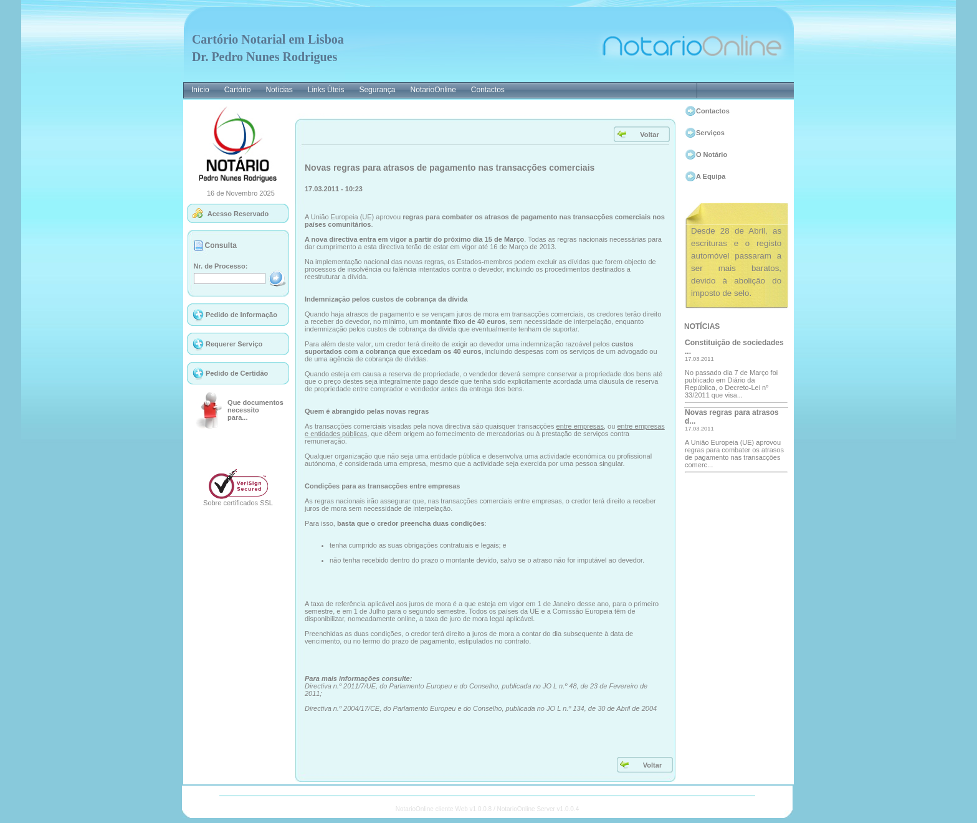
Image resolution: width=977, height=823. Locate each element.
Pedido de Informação (241, 314)
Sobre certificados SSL (238, 503)
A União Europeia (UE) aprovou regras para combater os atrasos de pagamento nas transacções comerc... (734, 454)
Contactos (713, 111)
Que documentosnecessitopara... (255, 410)
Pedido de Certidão (237, 373)
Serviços (710, 132)
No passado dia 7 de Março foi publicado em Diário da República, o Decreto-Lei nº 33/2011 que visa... (731, 384)
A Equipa (710, 176)
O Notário (711, 154)
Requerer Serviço (234, 344)
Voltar (649, 134)
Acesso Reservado (238, 213)
